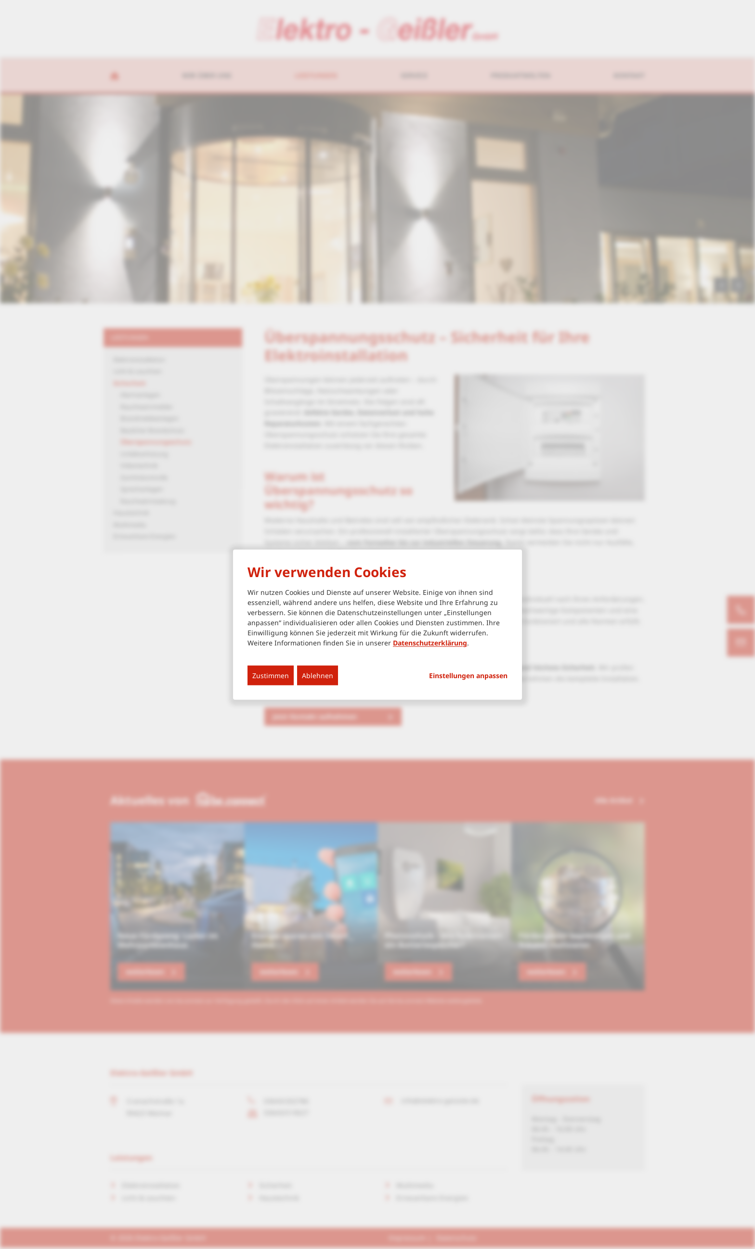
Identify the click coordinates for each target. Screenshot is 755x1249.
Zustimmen (270, 675)
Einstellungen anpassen (468, 676)
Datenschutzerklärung (430, 642)
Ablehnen (317, 675)
